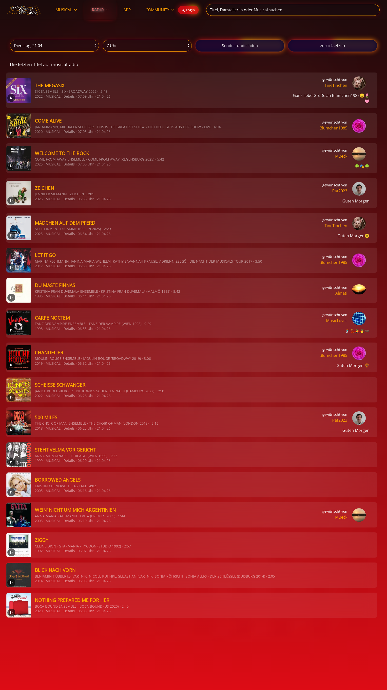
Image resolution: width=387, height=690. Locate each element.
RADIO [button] (100, 10)
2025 (39, 164)
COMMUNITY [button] (160, 10)
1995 (39, 296)
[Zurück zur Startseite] (24, 10)
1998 (39, 328)
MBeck (341, 156)
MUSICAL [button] (66, 10)
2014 (39, 581)
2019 (39, 363)
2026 (39, 199)
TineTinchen (336, 85)
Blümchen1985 (333, 128)
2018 (39, 428)
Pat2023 (339, 191)
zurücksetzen (332, 45)
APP (127, 10)
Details (69, 96)
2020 (39, 131)
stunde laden (240, 45)
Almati (341, 293)
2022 (39, 96)
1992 (39, 550)
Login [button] (188, 10)
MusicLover (336, 320)
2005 (39, 490)
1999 (39, 460)
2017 (39, 266)
